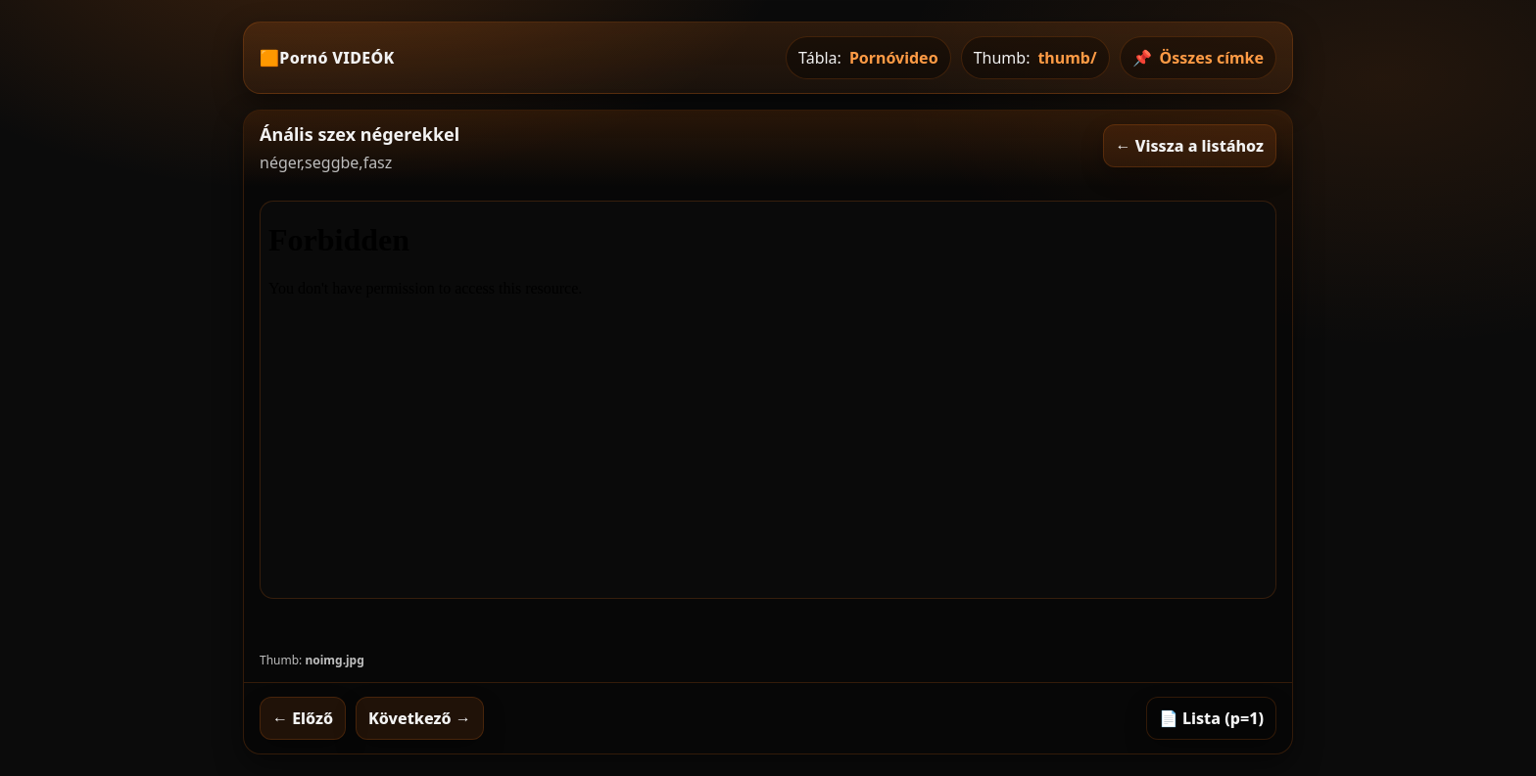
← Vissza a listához (1190, 146)
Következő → (419, 718)
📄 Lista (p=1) (1211, 718)
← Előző (302, 718)
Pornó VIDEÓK (336, 57)
